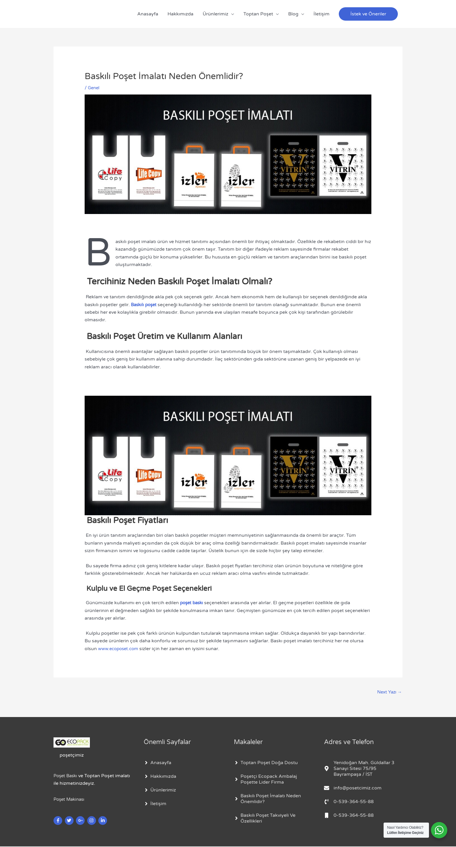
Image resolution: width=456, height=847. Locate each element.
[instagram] (92, 820)
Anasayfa (147, 14)
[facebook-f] (59, 820)
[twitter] (70, 820)
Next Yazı (388, 692)
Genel (94, 88)
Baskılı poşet (145, 305)
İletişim (321, 14)
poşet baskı (192, 603)
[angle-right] (157, 763)
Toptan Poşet (258, 14)
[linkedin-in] (103, 820)
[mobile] (349, 816)
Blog (293, 14)
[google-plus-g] (81, 820)
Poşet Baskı (66, 776)
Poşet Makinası (70, 800)
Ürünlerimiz (215, 14)
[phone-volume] (349, 802)
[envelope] (353, 788)
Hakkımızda (180, 14)
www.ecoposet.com (120, 649)
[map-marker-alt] (363, 769)
